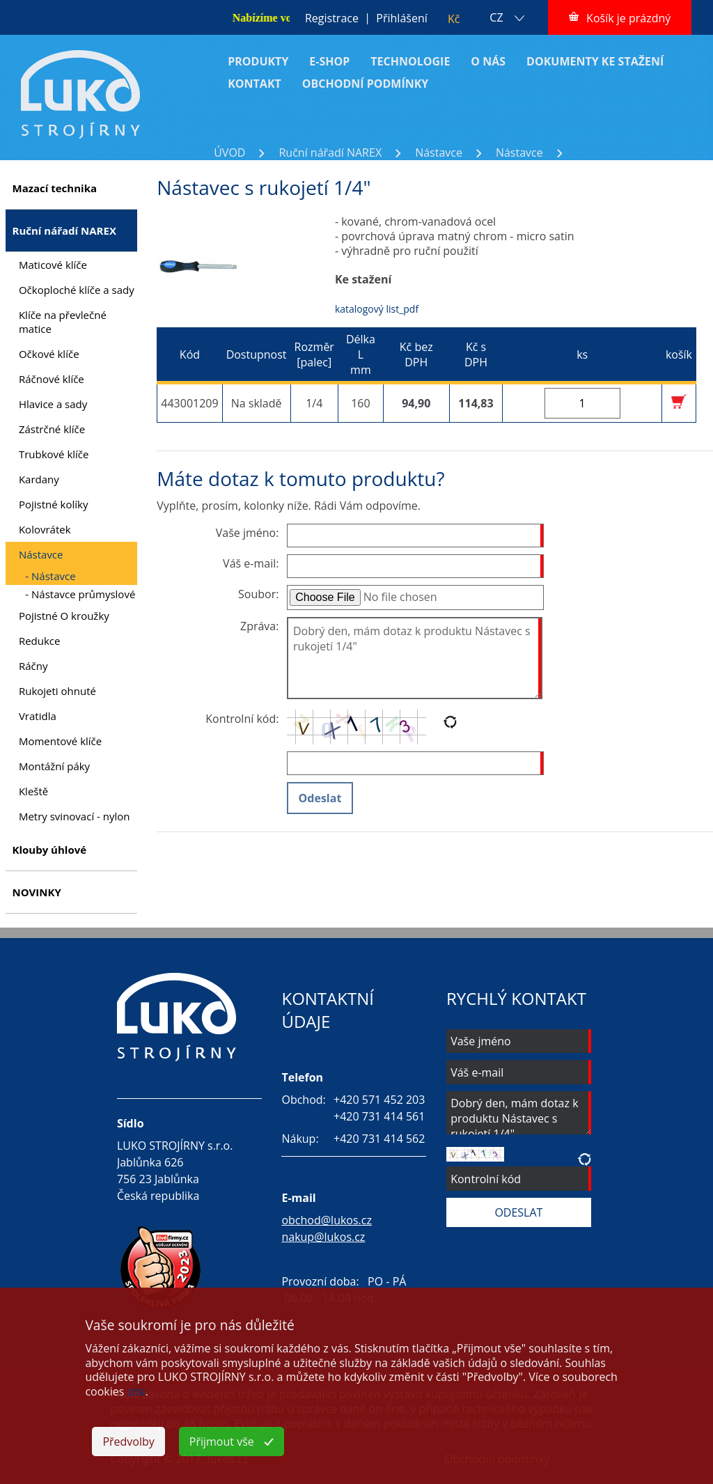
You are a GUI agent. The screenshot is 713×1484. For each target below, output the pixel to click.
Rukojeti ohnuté (57, 691)
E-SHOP (329, 61)
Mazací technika (54, 188)
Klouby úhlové (49, 850)
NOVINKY (36, 892)
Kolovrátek (45, 529)
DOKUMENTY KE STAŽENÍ (595, 61)
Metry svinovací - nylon (74, 816)
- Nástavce (50, 576)
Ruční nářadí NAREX (330, 152)
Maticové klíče (53, 265)
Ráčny (33, 666)
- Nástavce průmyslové (80, 594)
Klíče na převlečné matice (63, 322)
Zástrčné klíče (52, 429)
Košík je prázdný (628, 18)
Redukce (40, 641)
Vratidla (37, 716)
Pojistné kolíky (53, 504)
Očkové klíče (49, 354)
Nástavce (438, 152)
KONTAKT (254, 83)
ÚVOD (229, 152)
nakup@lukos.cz (323, 1236)
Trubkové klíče (54, 454)
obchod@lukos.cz (326, 1220)
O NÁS (488, 61)
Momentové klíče (60, 741)
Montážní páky (54, 766)
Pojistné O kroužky (64, 616)
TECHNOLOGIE (410, 61)
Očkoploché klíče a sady (76, 290)
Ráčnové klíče (51, 379)
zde (136, 1391)
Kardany (39, 479)
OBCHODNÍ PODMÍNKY (365, 83)
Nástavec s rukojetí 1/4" (604, 165)
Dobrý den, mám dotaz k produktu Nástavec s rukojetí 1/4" (415, 658)
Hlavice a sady (53, 404)
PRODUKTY (258, 61)
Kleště (33, 791)
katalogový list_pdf (376, 308)
